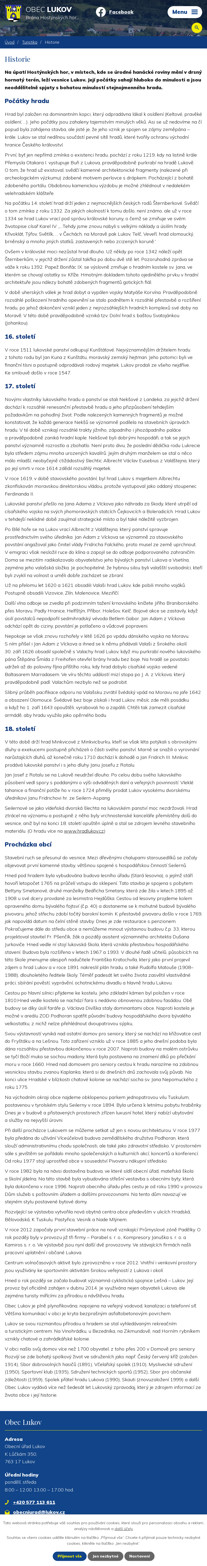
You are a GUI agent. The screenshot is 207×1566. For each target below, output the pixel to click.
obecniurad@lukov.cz (39, 1512)
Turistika (29, 42)
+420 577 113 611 (34, 1502)
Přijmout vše (70, 1556)
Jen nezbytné (105, 1556)
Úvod (9, 42)
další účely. (124, 1528)
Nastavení (139, 1556)
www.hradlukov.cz (84, 831)
